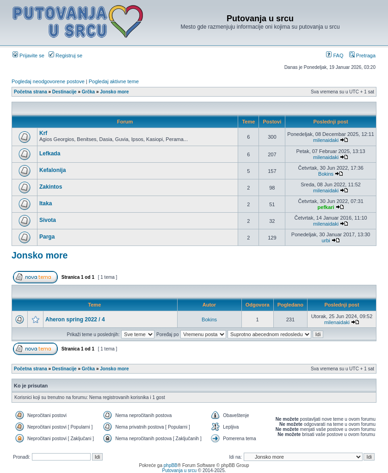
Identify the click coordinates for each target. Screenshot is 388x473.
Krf (43, 133)
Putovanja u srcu (179, 470)
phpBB (171, 465)
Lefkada (49, 153)
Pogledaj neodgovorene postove (48, 81)
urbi (325, 240)
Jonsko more (114, 91)
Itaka (45, 203)
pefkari (326, 207)
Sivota (47, 220)
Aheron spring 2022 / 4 (75, 319)
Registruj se (65, 55)
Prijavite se (28, 55)
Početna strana (30, 91)
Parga (47, 236)
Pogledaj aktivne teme (114, 81)
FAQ (334, 55)
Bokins (325, 174)
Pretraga (362, 55)
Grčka (88, 91)
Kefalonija (52, 170)
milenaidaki (326, 140)
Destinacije (64, 91)
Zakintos (50, 187)
